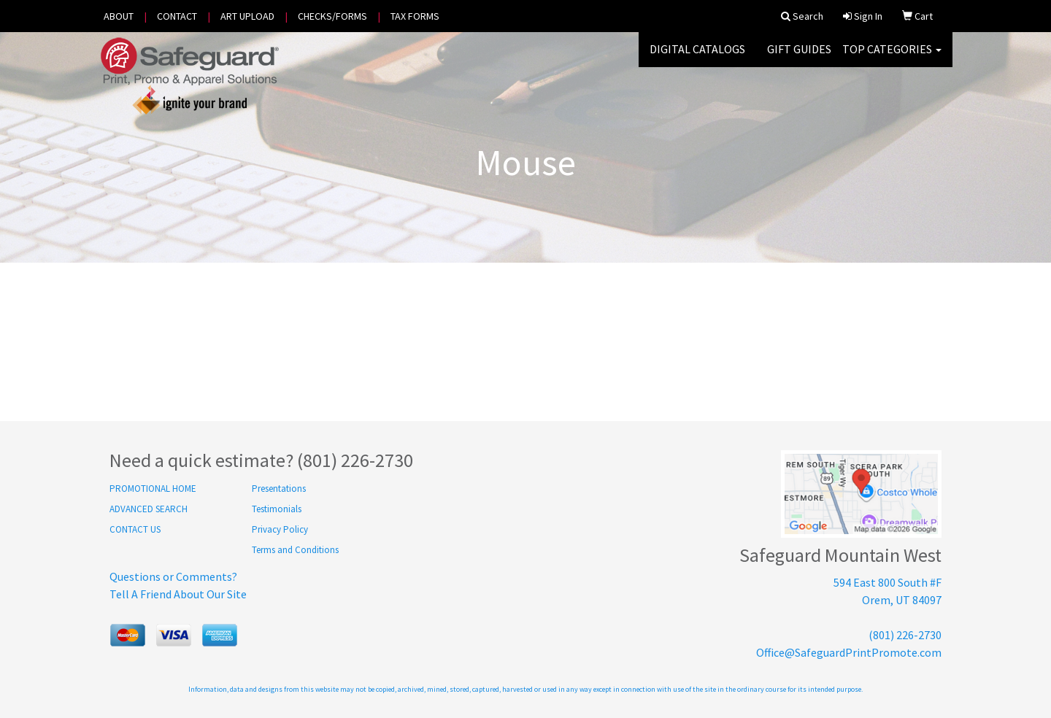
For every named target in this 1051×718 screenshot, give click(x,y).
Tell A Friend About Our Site (178, 594)
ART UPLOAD (247, 16)
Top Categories (892, 58)
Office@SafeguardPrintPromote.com (849, 652)
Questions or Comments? (173, 576)
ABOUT (119, 16)
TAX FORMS (414, 16)
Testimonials (276, 509)
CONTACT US (135, 529)
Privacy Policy (280, 529)
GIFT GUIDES (799, 58)
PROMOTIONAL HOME (152, 488)
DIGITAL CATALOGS (697, 58)
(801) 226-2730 (905, 635)
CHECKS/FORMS (332, 16)
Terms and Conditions (295, 550)
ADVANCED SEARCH (148, 509)
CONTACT (177, 16)
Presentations (279, 488)
